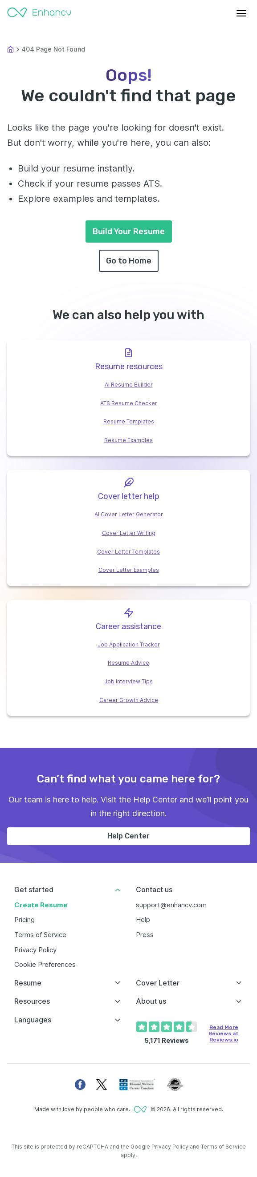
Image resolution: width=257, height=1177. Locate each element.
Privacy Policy (35, 950)
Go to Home (128, 261)
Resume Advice (128, 662)
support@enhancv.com (171, 905)
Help (143, 919)
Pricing (24, 919)
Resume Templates (128, 421)
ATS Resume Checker (128, 403)
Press (145, 934)
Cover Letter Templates (128, 551)
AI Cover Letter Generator (128, 514)
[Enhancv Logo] (39, 13)
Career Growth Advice (128, 700)
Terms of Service (40, 934)
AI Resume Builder (129, 384)
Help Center (128, 836)
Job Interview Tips (128, 681)
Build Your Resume (129, 231)
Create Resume (41, 905)
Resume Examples (128, 440)
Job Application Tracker (129, 644)
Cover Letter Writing (128, 533)
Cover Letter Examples (128, 570)
